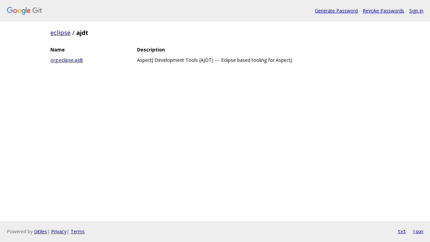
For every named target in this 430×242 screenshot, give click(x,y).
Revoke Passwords (383, 10)
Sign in (416, 10)
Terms (78, 231)
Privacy (59, 231)
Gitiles (40, 231)
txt (402, 231)
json (418, 231)
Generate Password (336, 10)
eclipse (60, 33)
